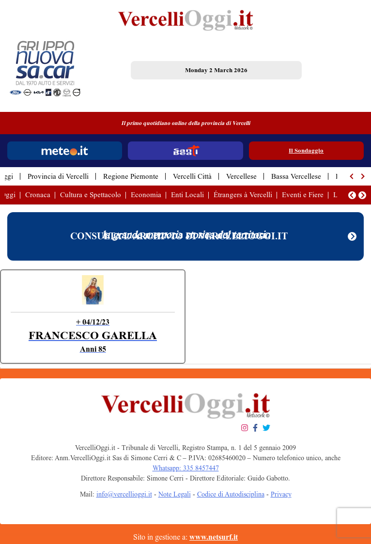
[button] (352, 176)
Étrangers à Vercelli (243, 195)
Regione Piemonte (130, 176)
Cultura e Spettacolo (90, 195)
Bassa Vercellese (296, 176)
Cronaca (37, 195)
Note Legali (174, 494)
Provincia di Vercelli (58, 176)
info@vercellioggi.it (124, 494)
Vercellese (241, 176)
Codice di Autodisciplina (230, 494)
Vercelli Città (192, 176)
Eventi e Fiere (303, 195)
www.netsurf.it (213, 537)
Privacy (281, 494)
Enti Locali (187, 195)
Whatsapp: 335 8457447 (186, 468)
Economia (146, 195)
